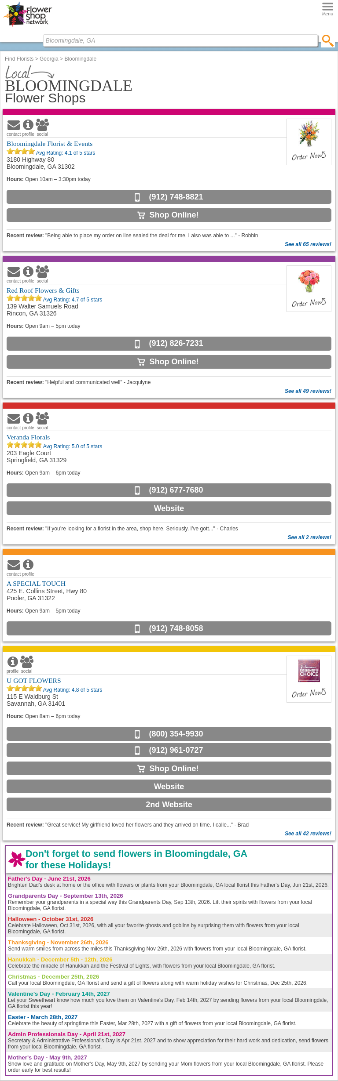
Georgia (49, 59)
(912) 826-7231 (176, 343)
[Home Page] (27, 27)
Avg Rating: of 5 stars (65, 153)
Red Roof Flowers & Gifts (43, 290)
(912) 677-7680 (176, 490)
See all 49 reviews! (308, 391)
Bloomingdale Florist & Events (49, 143)
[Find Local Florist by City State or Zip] (180, 40)
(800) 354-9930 (176, 733)
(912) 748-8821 (176, 196)
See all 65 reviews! (308, 244)
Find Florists (19, 59)
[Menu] (328, 9)
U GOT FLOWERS (34, 680)
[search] (328, 40)
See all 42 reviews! (308, 834)
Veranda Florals (28, 437)
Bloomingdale (80, 59)
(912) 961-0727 (176, 750)
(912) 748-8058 (176, 628)
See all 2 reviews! (309, 537)
